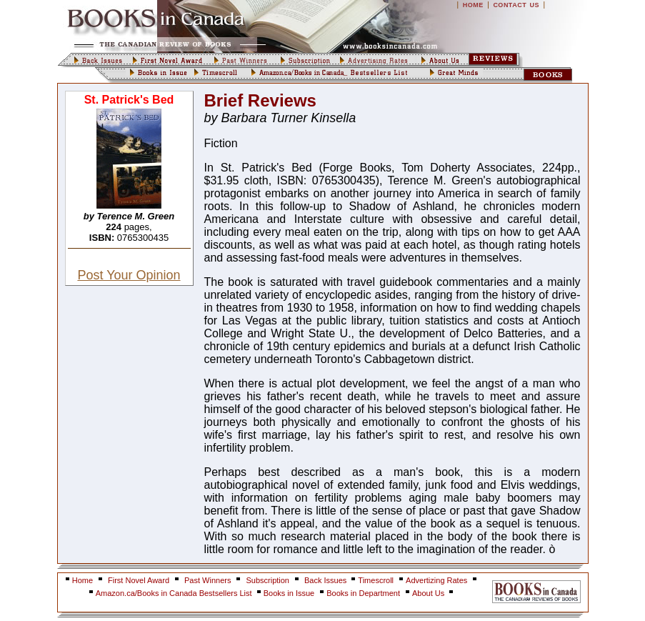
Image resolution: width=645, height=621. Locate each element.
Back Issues (326, 580)
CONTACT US (516, 5)
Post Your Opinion (128, 275)
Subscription (267, 580)
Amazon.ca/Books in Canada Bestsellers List (175, 593)
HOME (473, 5)
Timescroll (376, 580)
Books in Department (363, 593)
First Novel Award (138, 580)
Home (82, 580)
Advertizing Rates (436, 580)
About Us (429, 593)
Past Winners (207, 580)
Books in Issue (289, 593)
